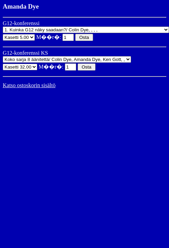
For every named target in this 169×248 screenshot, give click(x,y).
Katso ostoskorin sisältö (29, 85)
